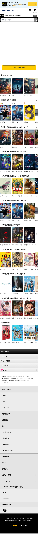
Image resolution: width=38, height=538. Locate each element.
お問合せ (5, 470)
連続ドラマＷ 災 (5, 246)
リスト (30, 13)
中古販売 (6, 446)
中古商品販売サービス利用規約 (9, 379)
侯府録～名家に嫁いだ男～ (7, 319)
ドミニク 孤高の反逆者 (18, 173)
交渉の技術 (15, 295)
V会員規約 (9, 377)
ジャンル (19, 357)
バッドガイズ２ (4, 270)
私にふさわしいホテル (6, 344)
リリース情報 (19, 362)
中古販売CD (25, 17)
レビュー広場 (6, 476)
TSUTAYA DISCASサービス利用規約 (21, 377)
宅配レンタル (7, 433)
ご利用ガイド (6, 458)
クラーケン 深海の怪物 (30, 173)
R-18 (19, 371)
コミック (16, 17)
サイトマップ (5, 384)
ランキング (19, 367)
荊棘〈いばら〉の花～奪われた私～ (21, 319)
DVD (4, 17)
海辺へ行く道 (15, 344)
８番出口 (26, 123)
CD (9, 17)
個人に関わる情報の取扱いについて (25, 379)
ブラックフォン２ (28, 97)
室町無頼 (14, 148)
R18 (35, 17)
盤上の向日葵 (27, 222)
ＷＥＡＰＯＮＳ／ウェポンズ (20, 97)
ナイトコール (4, 197)
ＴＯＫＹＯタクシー (29, 148)
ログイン (35, 13)
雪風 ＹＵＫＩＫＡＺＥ (18, 123)
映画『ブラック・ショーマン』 (8, 123)
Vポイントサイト (7, 482)
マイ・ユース (4, 295)
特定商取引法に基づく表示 (8, 382)
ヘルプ (4, 464)
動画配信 (5, 421)
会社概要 (4, 377)
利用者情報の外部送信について (22, 382)
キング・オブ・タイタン (7, 97)
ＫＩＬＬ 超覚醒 (5, 173)
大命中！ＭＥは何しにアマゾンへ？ (21, 197)
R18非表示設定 (8, 452)
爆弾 (1, 148)
